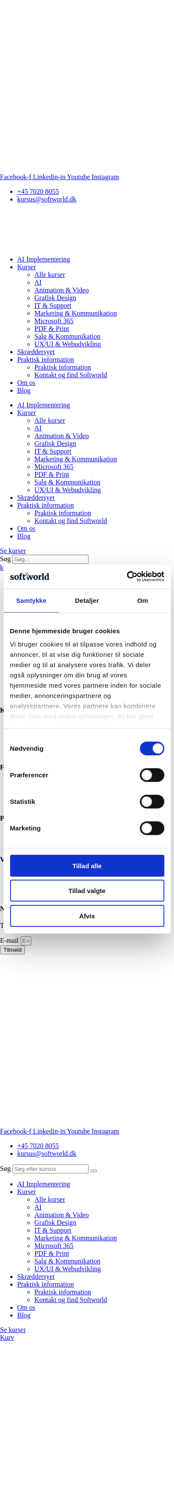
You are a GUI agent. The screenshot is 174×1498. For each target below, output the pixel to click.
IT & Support (52, 305)
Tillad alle (86, 865)
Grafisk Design (55, 297)
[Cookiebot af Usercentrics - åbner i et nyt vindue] (126, 576)
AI (38, 282)
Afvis (87, 915)
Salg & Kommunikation (67, 336)
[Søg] (93, 1171)
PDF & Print (51, 328)
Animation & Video (61, 290)
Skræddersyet (36, 351)
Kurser (26, 267)
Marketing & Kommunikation (75, 313)
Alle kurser (49, 274)
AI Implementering (43, 259)
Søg (5, 559)
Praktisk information (45, 359)
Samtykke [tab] (31, 600)
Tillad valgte (86, 890)
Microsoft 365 (53, 321)
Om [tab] (142, 600)
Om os (26, 382)
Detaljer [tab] (87, 600)
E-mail (10, 940)
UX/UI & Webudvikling (67, 344)
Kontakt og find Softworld (70, 375)
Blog (24, 390)
